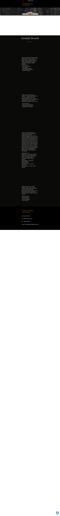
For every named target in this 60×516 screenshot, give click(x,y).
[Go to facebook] (57, 512)
